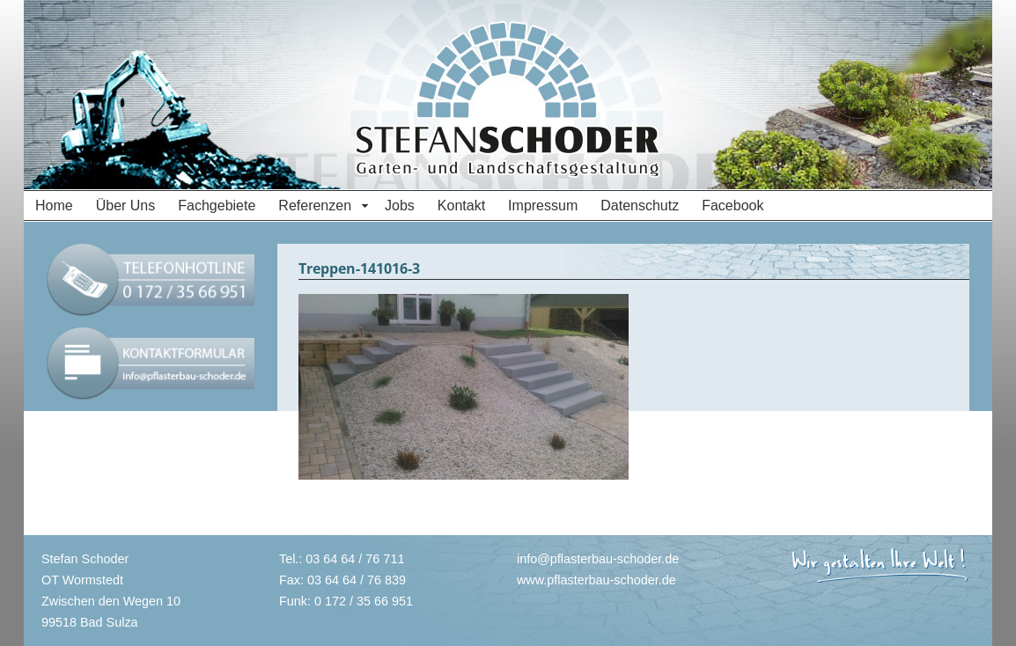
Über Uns (126, 205)
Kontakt (461, 205)
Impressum (543, 205)
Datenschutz (639, 205)
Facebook (732, 205)
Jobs (400, 205)
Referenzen (314, 205)
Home (54, 205)
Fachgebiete (216, 205)
